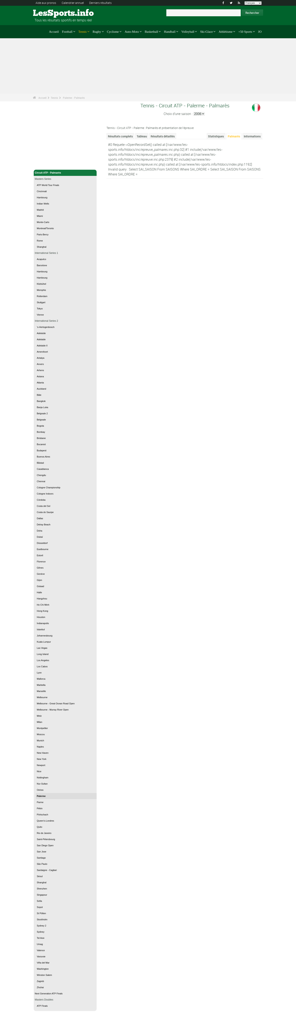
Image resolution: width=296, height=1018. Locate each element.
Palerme (41, 796)
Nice (39, 771)
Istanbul (41, 629)
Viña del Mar (43, 962)
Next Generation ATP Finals (48, 993)
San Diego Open (45, 845)
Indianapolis (43, 623)
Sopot (40, 907)
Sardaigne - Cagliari (47, 870)
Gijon (39, 580)
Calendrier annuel (73, 3)
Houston (41, 617)
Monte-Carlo (43, 222)
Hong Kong (42, 611)
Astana (40, 376)
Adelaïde (41, 333)
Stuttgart (41, 302)
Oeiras (40, 790)
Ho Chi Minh (43, 605)
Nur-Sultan (42, 783)
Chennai (41, 481)
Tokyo (40, 308)
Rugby (96, 31)
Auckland (41, 389)
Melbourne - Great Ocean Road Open (56, 703)
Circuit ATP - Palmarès (65, 173)
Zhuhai (40, 987)
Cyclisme (113, 31)
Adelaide (41, 339)
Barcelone (42, 265)
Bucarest (41, 444)
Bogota (40, 426)
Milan (39, 722)
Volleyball (187, 31)
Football (67, 31)
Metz (39, 716)
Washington (43, 969)
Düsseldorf (42, 543)
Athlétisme (225, 31)
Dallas (40, 518)
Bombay (41, 432)
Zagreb (40, 981)
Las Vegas (42, 648)
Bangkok (41, 401)
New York (41, 759)
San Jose (41, 851)
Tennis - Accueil (44, 164)
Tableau (142, 136)
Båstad (40, 463)
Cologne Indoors (45, 493)
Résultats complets (120, 136)
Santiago (41, 858)
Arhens (40, 370)
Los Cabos (42, 666)
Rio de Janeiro (44, 833)
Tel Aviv (40, 938)
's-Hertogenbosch (45, 327)
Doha (39, 530)
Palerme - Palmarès (74, 97)
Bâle (39, 395)
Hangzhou (42, 598)
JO (259, 31)
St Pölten (41, 913)
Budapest (41, 450)
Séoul (40, 876)
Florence (41, 561)
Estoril (40, 555)
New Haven (43, 753)
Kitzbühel (41, 284)
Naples (40, 746)
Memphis (41, 290)
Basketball (151, 31)
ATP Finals (42, 1006)
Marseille (41, 691)
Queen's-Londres (45, 821)
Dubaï (40, 537)
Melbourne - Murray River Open (53, 709)
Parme (40, 802)
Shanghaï (41, 247)
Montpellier (42, 728)
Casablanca (43, 469)
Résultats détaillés (163, 136)
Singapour (42, 895)
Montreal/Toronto (45, 228)
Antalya (40, 358)
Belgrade (41, 419)
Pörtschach (42, 814)
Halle (39, 592)
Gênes (40, 567)
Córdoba (41, 500)
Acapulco (41, 259)
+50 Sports (245, 31)
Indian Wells (43, 203)
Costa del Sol (43, 506)
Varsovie (41, 956)
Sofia (39, 901)
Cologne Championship (48, 487)
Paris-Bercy (43, 234)
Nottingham (42, 777)
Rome (40, 240)
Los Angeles (43, 660)
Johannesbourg (44, 635)
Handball (169, 31)
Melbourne (42, 697)
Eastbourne (42, 549)
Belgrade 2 (42, 413)
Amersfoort (42, 352)
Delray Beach (43, 524)
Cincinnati (42, 191)
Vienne (40, 314)
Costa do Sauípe (45, 512)
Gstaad (40, 586)
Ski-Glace (206, 31)
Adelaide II (42, 345)
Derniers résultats (100, 3)
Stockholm (42, 919)
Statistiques (216, 136)
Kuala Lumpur (44, 642)
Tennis (82, 31)
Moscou (41, 734)
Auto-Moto (132, 31)
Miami (40, 216)
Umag (40, 944)
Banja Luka (42, 407)
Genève (41, 574)
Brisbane (41, 438)
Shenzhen (42, 888)
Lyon (39, 672)
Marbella (41, 685)
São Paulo (42, 864)
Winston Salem (44, 975)
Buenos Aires (43, 456)
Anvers (40, 364)
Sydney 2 (41, 925)
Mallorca (41, 679)
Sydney (40, 932)
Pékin (40, 808)
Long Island (43, 654)
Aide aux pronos (46, 3)
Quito (39, 827)
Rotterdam (42, 296)
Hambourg (42, 197)
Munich (40, 740)
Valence (41, 950)
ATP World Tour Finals (48, 185)
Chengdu (41, 475)
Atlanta (40, 382)
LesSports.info (48, 13)
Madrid (40, 210)
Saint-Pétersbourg (46, 839)
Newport (41, 765)
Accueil (54, 31)
